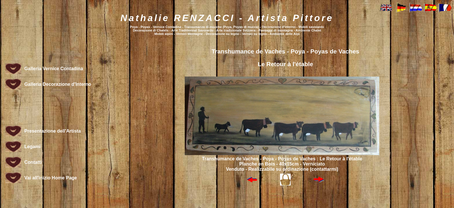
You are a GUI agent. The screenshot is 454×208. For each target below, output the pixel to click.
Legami (32, 146)
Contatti (33, 162)
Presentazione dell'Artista (52, 131)
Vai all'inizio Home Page (50, 177)
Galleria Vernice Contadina (53, 68)
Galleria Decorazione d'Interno (57, 84)
